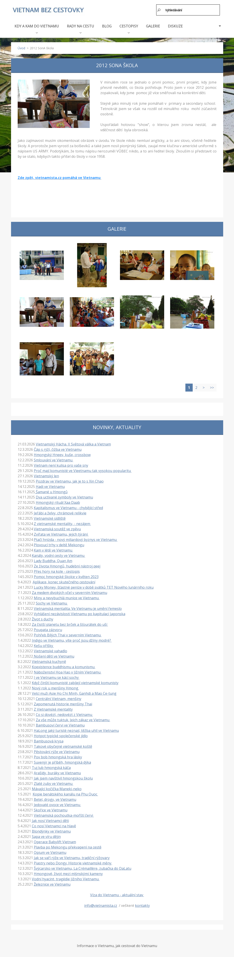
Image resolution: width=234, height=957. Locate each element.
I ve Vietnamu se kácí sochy (57, 677)
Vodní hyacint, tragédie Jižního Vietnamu (66, 878)
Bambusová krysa (48, 740)
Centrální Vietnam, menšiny (58, 698)
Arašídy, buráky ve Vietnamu (57, 772)
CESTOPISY (129, 28)
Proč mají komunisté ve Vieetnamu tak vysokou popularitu (83, 470)
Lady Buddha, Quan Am (53, 560)
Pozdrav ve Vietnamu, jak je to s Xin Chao (70, 481)
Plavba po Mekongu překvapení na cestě (67, 847)
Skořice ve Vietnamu (50, 809)
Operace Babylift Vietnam (55, 841)
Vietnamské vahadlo (50, 650)
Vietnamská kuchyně (49, 661)
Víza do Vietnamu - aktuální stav (117, 894)
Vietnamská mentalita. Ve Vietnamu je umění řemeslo (78, 608)
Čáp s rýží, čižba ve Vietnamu (58, 449)
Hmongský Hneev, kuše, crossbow (62, 454)
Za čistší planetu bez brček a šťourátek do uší (70, 624)
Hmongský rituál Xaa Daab (58, 502)
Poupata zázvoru (48, 629)
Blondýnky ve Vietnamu (51, 831)
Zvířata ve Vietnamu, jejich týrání (61, 534)
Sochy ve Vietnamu (52, 603)
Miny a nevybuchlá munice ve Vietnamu (67, 597)
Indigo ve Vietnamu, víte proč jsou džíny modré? (72, 640)
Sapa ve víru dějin (46, 836)
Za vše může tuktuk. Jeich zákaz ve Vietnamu (73, 719)
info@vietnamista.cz (100, 905)
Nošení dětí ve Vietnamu (53, 656)
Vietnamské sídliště (50, 518)
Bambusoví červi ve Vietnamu (60, 725)
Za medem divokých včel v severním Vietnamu (69, 592)
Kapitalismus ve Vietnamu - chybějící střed (68, 507)
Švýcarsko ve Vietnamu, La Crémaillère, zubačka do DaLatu (82, 868)
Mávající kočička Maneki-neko (57, 788)
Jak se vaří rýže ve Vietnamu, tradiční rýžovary (72, 857)
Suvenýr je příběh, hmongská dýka (62, 762)
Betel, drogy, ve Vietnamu (55, 799)
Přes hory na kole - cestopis (57, 571)
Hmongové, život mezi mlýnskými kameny (68, 873)
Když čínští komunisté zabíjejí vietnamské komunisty (75, 682)
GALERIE (153, 25)
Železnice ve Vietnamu (52, 884)
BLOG (107, 25)
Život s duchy (42, 618)
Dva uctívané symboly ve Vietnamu (64, 497)
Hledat (159, 10)
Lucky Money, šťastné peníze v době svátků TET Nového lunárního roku (94, 587)
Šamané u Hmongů (51, 491)
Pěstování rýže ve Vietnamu (57, 751)
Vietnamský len (46, 475)
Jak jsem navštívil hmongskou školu (63, 778)
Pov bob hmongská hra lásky (58, 756)
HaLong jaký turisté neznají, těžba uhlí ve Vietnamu (76, 730)
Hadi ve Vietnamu (50, 486)
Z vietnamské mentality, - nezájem (62, 523)
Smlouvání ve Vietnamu (53, 459)
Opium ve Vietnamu (50, 852)
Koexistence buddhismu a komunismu (63, 666)
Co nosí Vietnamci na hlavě (54, 825)
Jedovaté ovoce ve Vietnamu (57, 804)
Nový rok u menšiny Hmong (55, 687)
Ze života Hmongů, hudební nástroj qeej (67, 565)
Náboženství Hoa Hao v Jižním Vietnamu (67, 672)
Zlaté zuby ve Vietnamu (53, 783)
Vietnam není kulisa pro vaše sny (61, 465)
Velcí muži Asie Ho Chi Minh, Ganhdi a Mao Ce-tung (74, 693)
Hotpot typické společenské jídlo (61, 735)
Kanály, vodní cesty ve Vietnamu (58, 555)
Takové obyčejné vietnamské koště (63, 746)
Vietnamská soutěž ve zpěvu (57, 528)
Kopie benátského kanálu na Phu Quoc (65, 793)
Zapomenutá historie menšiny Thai (63, 703)
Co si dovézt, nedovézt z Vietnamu (64, 714)
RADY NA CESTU (80, 28)
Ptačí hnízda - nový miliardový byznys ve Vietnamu (76, 539)
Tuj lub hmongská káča (51, 767)
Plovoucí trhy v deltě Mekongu (59, 544)
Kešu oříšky (44, 645)
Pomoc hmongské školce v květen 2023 (66, 576)
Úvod (21, 48)
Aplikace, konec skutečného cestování (64, 581)
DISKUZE (175, 25)
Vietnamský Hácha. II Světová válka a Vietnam (73, 443)
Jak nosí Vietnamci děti (50, 820)
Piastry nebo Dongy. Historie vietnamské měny (73, 862)
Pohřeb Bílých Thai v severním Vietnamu (68, 634)
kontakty (142, 905)
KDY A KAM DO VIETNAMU (37, 28)
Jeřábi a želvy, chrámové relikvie (60, 512)
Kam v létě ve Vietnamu (53, 550)
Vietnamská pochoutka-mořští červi (64, 815)
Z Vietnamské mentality (53, 709)
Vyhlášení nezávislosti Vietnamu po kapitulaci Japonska (79, 613)
